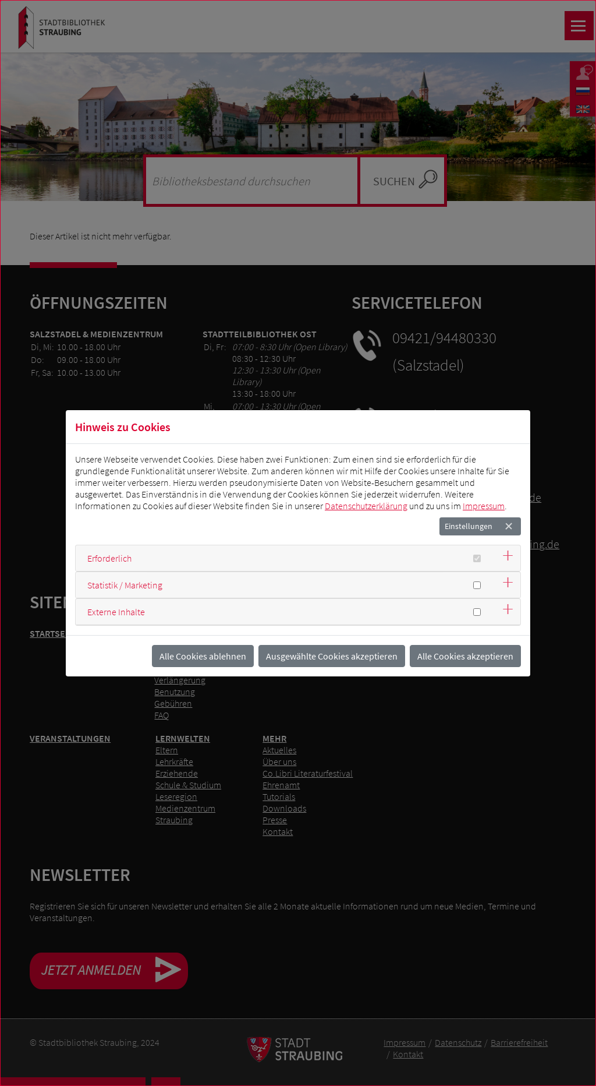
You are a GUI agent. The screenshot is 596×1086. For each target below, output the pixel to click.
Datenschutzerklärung (366, 506)
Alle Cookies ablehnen (202, 656)
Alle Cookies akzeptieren (465, 656)
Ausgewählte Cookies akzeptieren (332, 656)
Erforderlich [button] (109, 558)
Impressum (484, 506)
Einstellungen (468, 526)
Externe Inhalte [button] (116, 612)
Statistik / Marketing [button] (124, 585)
